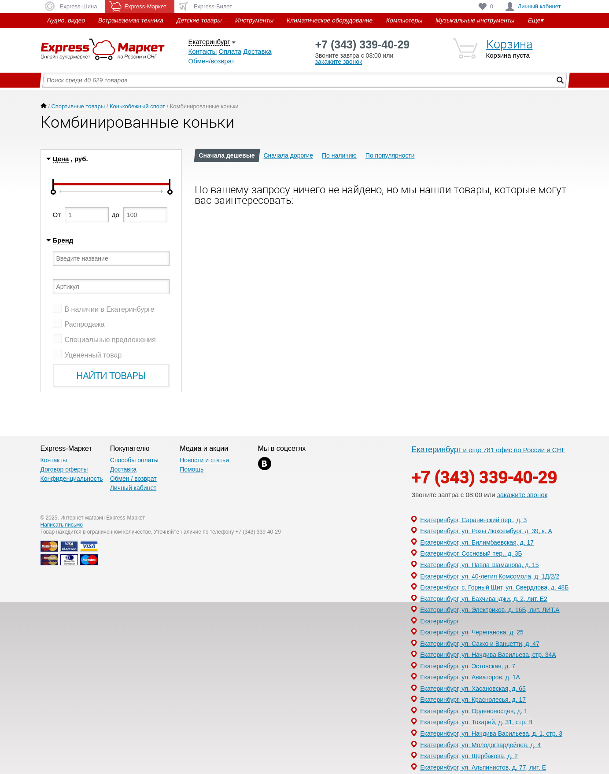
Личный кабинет (539, 6)
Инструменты (254, 20)
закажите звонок (338, 62)
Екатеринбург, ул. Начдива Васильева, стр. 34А (488, 654)
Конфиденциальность (72, 478)
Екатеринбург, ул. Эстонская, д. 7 (467, 666)
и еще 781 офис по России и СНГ (488, 449)
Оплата (229, 51)
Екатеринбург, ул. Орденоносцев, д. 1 (474, 711)
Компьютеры (404, 20)
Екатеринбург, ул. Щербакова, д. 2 (469, 755)
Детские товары (199, 20)
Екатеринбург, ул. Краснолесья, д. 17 (473, 699)
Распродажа (85, 324)
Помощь (191, 469)
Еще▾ (535, 20)
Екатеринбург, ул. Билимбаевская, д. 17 (477, 542)
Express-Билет (213, 6)
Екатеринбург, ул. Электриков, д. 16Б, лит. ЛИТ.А (490, 609)
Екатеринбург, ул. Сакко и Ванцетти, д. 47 (479, 643)
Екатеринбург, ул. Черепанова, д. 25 (472, 632)
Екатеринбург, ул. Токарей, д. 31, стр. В (476, 722)
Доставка (257, 51)
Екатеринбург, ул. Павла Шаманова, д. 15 (479, 564)
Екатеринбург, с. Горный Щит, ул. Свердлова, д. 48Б (494, 587)
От (57, 214)
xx (264, 463)
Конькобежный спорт (137, 106)
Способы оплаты (134, 460)
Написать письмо (62, 525)
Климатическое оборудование (329, 20)
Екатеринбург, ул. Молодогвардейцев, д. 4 (480, 744)
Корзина (509, 44)
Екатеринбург (209, 41)
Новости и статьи (204, 460)
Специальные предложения (110, 339)
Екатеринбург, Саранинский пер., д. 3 (473, 519)
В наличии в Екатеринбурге (110, 309)
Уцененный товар (93, 355)
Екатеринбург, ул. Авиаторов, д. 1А (470, 677)
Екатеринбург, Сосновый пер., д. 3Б (471, 553)
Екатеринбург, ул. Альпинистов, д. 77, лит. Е (483, 767)
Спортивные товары (78, 106)
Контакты (202, 51)
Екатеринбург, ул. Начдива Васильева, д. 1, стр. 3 (491, 733)
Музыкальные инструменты (475, 20)
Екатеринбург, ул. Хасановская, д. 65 (473, 688)
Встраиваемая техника (130, 20)
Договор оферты (64, 469)
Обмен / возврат (133, 478)
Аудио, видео (65, 20)
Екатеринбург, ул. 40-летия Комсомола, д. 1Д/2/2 (489, 576)
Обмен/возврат (211, 61)
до (115, 214)
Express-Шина (78, 6)
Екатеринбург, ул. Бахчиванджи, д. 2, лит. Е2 (483, 598)
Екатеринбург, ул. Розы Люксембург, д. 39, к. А (486, 530)
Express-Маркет (114, 49)
